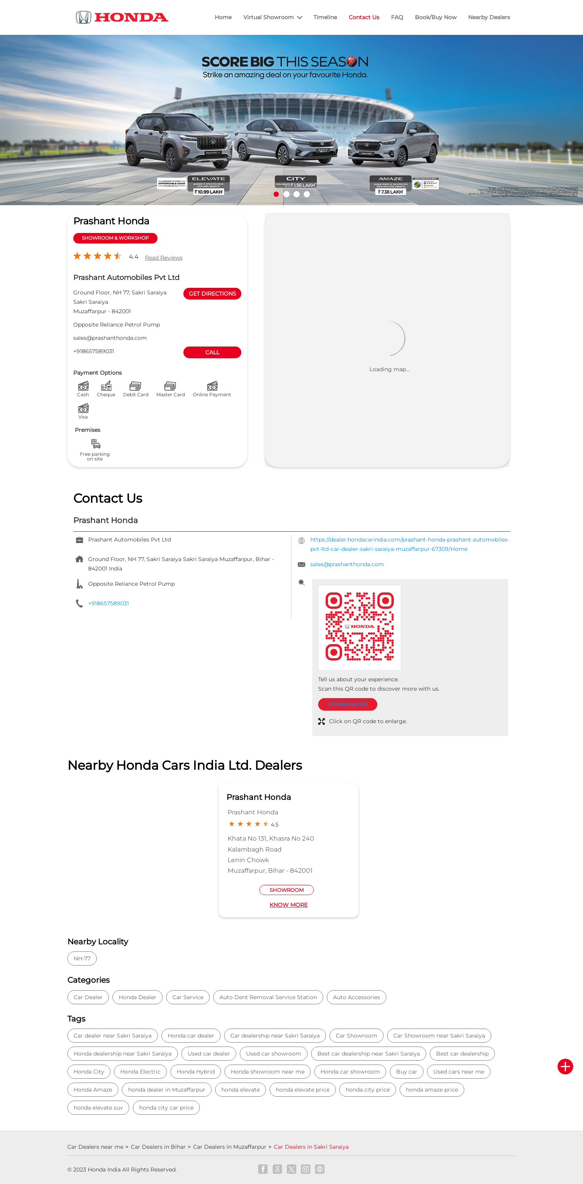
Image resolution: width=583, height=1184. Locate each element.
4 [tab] (307, 194)
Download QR (348, 704)
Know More (289, 904)
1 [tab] (276, 194)
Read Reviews (164, 257)
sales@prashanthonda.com (110, 337)
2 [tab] (286, 194)
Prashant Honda (258, 797)
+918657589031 (93, 351)
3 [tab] (296, 194)
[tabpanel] (291, 120)
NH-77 (82, 958)
